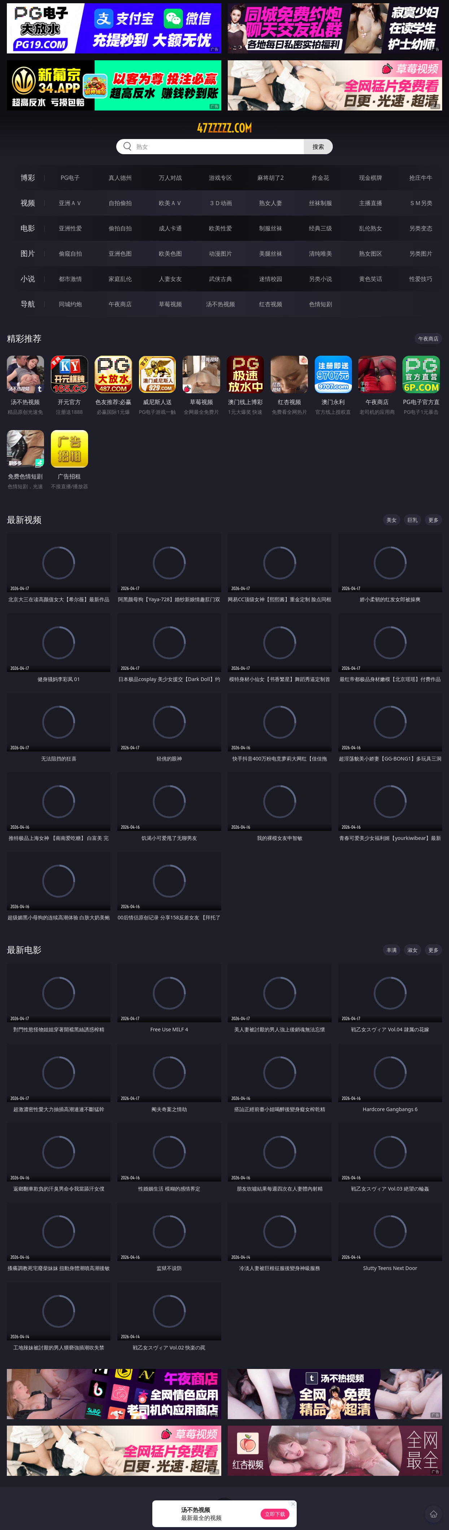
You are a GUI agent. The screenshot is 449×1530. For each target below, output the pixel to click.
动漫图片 (220, 253)
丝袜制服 (320, 203)
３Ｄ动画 (220, 203)
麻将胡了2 (270, 178)
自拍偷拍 (120, 203)
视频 (28, 203)
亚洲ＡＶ (70, 203)
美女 (392, 519)
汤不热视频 (220, 304)
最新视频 (24, 519)
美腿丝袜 (270, 253)
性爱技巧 (420, 279)
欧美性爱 (220, 228)
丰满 (392, 949)
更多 (433, 519)
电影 (28, 228)
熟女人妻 (270, 203)
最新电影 (24, 949)
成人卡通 (170, 228)
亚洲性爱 (70, 228)
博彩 (28, 177)
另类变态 (420, 228)
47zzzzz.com (224, 128)
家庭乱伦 (120, 279)
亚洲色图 (120, 253)
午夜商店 (120, 304)
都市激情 (70, 279)
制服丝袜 (270, 228)
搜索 (318, 147)
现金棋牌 (370, 178)
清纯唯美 (320, 253)
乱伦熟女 (370, 228)
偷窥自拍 (70, 253)
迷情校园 (270, 279)
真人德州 (120, 178)
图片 (28, 253)
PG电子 (70, 178)
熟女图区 (370, 253)
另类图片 (420, 253)
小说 (28, 278)
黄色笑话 (370, 279)
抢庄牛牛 (420, 178)
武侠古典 (220, 279)
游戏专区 (220, 178)
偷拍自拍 (120, 228)
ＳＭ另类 (420, 203)
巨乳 (412, 519)
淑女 (412, 949)
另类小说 (320, 279)
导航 (28, 304)
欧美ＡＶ (170, 203)
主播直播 (370, 203)
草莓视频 (170, 304)
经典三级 (320, 228)
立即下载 (275, 1514)
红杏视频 (270, 304)
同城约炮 (70, 304)
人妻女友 (170, 279)
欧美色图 (170, 253)
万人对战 (170, 178)
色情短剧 (320, 304)
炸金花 (320, 178)
